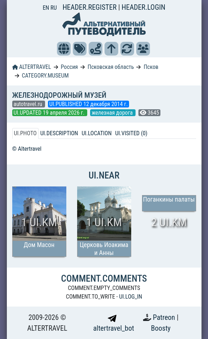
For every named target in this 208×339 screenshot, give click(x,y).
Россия (69, 66)
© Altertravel (26, 148)
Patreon (165, 317)
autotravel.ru (29, 104)
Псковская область (111, 66)
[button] (63, 48)
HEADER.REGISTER (90, 7)
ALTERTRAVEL (31, 66)
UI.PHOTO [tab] (25, 133)
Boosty (161, 328)
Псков (150, 66)
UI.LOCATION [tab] (97, 133)
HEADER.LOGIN (143, 7)
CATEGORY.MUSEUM (45, 75)
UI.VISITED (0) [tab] (131, 133)
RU (53, 7)
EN (46, 7)
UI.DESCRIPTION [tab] (59, 133)
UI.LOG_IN (130, 296)
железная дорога (113, 112)
